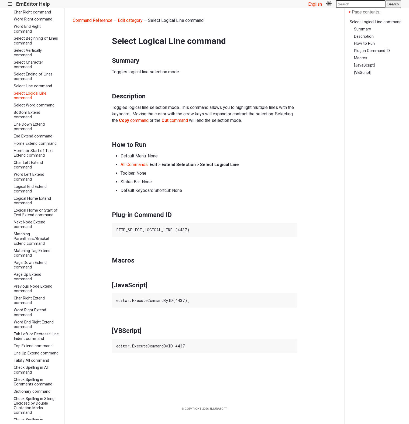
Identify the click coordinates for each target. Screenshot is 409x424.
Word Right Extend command (30, 312)
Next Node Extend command (29, 224)
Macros (360, 58)
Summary (362, 29)
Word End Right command (27, 28)
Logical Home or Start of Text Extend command (36, 212)
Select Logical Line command (30, 95)
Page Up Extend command (27, 276)
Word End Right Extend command (34, 324)
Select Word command (34, 105)
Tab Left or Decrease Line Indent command (36, 336)
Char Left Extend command (28, 165)
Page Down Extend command (30, 265)
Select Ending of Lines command (33, 76)
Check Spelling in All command (31, 369)
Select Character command (28, 64)
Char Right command (32, 12)
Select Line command (33, 86)
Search (393, 4)
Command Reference (92, 20)
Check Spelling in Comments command (33, 382)
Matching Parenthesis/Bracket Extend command (31, 239)
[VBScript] (362, 72)
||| (10, 4)
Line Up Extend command (36, 353)
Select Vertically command (28, 52)
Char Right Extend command (29, 300)
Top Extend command (33, 346)
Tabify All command (31, 360)
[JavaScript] (364, 65)
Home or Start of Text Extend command (33, 153)
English (315, 4)
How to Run (364, 43)
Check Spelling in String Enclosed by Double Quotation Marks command (34, 406)
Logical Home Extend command (32, 200)
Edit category (130, 20)
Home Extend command (35, 143)
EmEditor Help (33, 4)
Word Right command (33, 19)
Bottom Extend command (27, 114)
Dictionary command (32, 391)
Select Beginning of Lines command (36, 40)
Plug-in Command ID (372, 51)
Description (364, 36)
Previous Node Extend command (33, 288)
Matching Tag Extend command (32, 253)
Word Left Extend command (29, 176)
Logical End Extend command (30, 189)
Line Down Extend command (29, 126)
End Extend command (33, 136)
